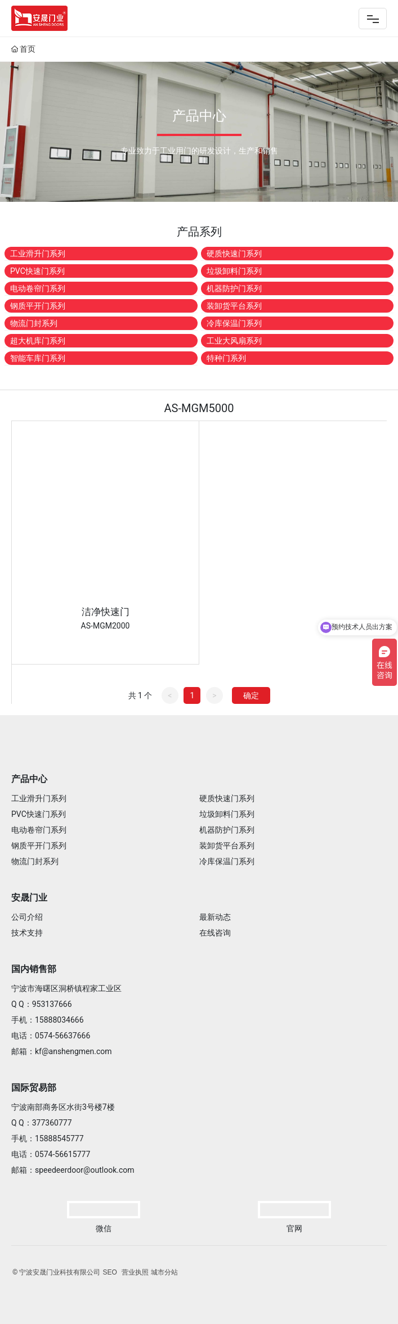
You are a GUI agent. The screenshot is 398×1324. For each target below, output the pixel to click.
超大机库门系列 (37, 340)
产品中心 (29, 779)
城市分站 (164, 1272)
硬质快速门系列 (234, 253)
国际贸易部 (33, 1087)
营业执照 (135, 1272)
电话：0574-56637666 (50, 1035)
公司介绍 (27, 916)
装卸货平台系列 (234, 305)
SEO (109, 1272)
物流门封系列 (33, 323)
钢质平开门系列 (37, 305)
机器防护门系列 (234, 288)
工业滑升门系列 (37, 253)
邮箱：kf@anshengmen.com (61, 1051)
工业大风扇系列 (234, 340)
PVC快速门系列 (37, 270)
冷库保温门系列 (234, 323)
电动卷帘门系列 (37, 288)
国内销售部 (33, 969)
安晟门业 (29, 897)
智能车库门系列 (37, 358)
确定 (251, 695)
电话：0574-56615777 (50, 1154)
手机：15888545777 (47, 1138)
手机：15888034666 (47, 1019)
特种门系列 (226, 358)
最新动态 (215, 916)
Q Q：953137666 (41, 1004)
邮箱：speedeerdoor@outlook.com (73, 1169)
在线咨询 (215, 932)
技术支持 (27, 932)
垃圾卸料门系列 (234, 270)
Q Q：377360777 (41, 1122)
